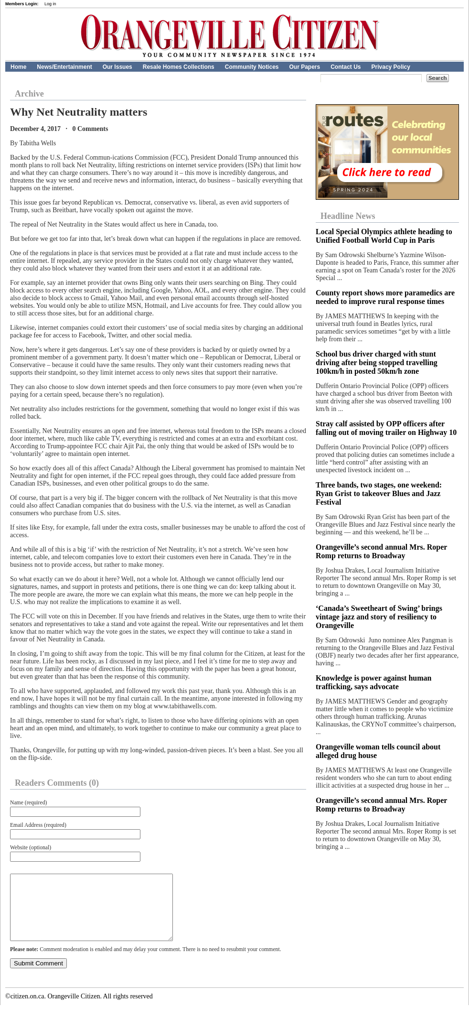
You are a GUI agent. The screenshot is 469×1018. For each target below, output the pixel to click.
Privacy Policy (391, 67)
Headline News (347, 216)
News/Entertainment (64, 67)
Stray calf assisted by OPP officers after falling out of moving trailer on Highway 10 (386, 428)
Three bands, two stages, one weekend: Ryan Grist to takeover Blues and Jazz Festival (379, 493)
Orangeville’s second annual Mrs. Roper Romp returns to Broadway (381, 551)
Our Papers (304, 67)
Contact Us (345, 67)
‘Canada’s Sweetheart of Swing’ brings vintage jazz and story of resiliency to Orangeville (379, 616)
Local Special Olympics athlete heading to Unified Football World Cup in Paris (384, 235)
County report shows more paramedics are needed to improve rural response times (385, 297)
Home (18, 67)
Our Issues (117, 67)
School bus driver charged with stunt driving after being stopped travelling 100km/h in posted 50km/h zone (376, 362)
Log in (50, 3)
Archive (29, 93)
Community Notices (252, 67)
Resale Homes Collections (178, 67)
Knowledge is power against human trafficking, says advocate (373, 682)
